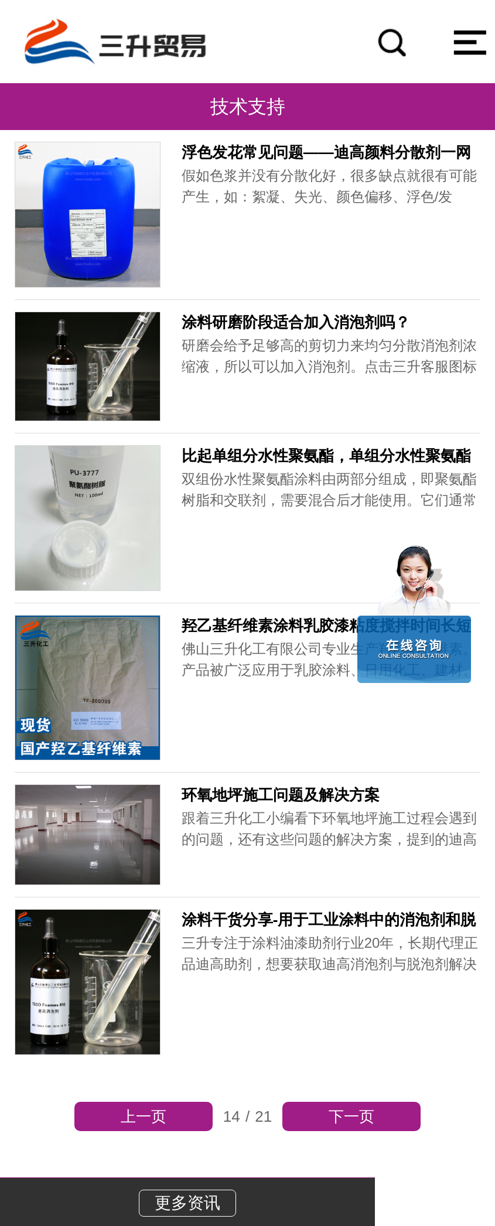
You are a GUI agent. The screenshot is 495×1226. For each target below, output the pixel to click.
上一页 (143, 1116)
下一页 (351, 1116)
